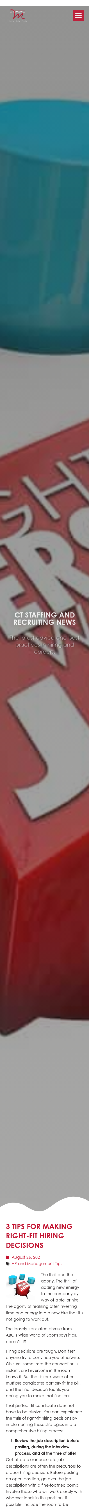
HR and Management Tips (37, 1263)
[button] (78, 11)
